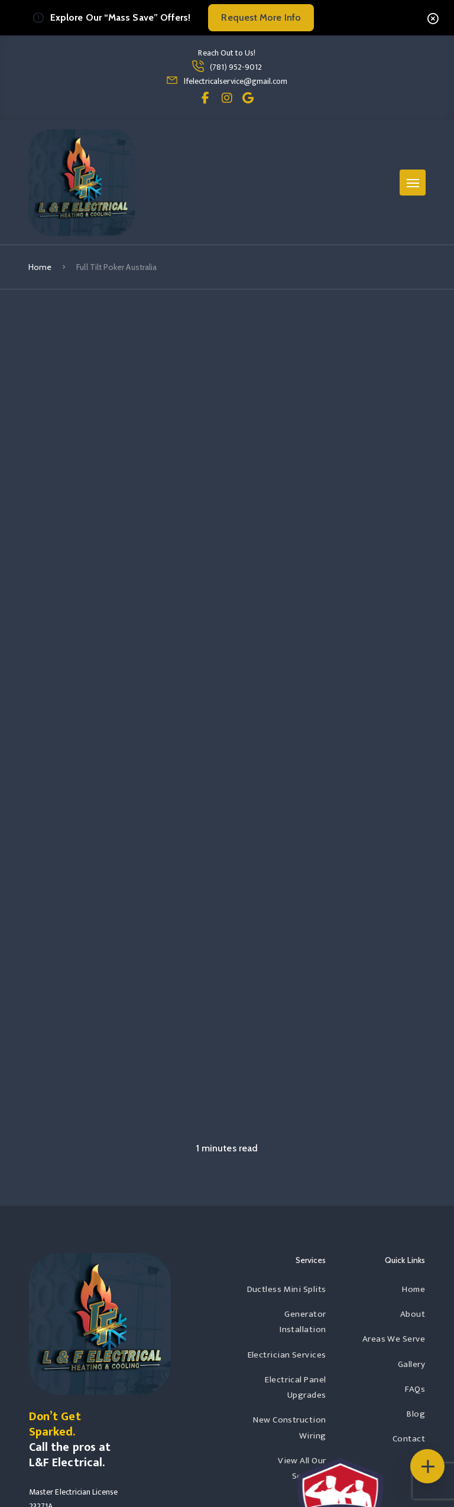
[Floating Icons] (427, 1466)
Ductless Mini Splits (286, 1289)
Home (39, 267)
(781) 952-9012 (236, 67)
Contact (409, 1438)
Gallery (411, 1364)
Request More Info (260, 17)
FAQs (415, 1389)
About (412, 1314)
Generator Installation (303, 1322)
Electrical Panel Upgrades (295, 1387)
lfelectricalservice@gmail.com (235, 81)
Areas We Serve (393, 1339)
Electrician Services (287, 1354)
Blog (416, 1414)
